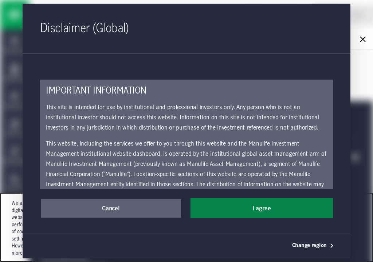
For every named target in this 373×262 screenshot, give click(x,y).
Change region (313, 245)
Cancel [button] (110, 208)
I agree (261, 208)
